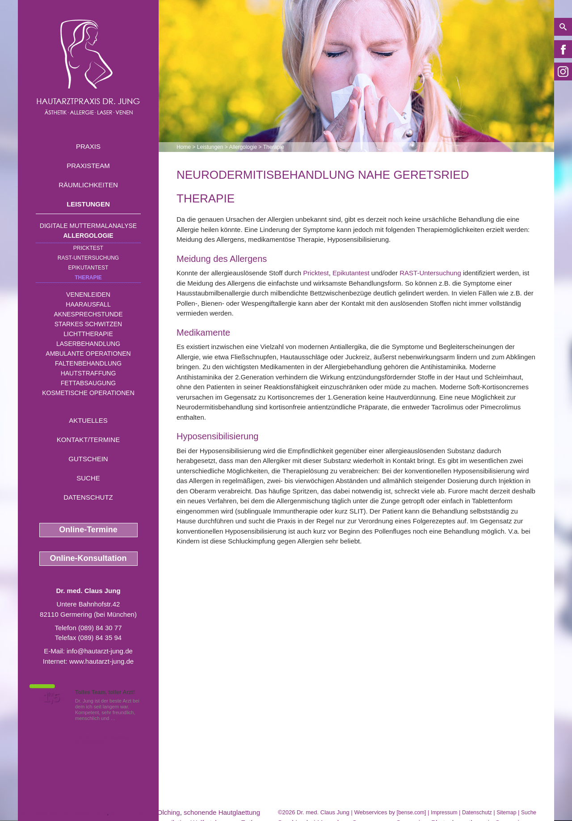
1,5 (51, 697)
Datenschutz (88, 497)
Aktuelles (88, 420)
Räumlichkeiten (88, 185)
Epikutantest (88, 268)
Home (184, 147)
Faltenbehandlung (88, 363)
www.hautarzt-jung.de (101, 661)
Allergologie (88, 235)
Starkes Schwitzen (88, 324)
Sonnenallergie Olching (145, 812)
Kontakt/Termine (88, 439)
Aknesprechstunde (88, 314)
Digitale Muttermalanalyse (88, 225)
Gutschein (88, 459)
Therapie (88, 277)
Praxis (88, 146)
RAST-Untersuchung (88, 258)
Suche (88, 478)
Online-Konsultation (88, 558)
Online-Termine (88, 529)
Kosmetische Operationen (88, 392)
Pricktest (88, 248)
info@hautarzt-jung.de (100, 651)
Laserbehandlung (88, 343)
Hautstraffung (88, 373)
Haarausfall (88, 304)
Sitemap (506, 812)
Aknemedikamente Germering (62, 812)
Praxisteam (88, 165)
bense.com (411, 812)
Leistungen (88, 204)
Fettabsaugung (88, 383)
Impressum (444, 812)
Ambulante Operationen (88, 353)
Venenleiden (88, 294)
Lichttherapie (88, 333)
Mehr (122, 718)
